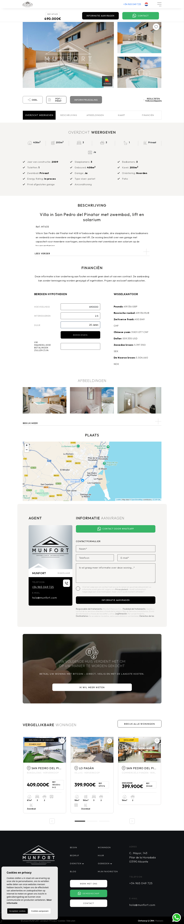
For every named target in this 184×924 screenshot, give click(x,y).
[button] (92, 421)
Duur (37, 325)
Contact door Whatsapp (115, 529)
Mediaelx (159, 920)
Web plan (70, 920)
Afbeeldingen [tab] (95, 115)
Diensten (75, 863)
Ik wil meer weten (92, 687)
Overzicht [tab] (39, 115)
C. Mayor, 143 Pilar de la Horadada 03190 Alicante (142, 857)
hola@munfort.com (44, 597)
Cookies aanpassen (40, 911)
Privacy (53, 920)
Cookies (61, 920)
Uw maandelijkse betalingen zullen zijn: (42, 346)
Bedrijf (74, 855)
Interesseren (42, 316)
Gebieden (103, 863)
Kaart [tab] (121, 115)
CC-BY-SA (156, 500)
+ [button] (27, 445)
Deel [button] (33, 99)
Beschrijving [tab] (68, 115)
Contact (141, 16)
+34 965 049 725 (132, 4)
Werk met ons (88, 883)
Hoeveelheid (42, 306)
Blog (73, 871)
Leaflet (118, 500)
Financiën (148, 115)
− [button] (27, 450)
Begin (73, 847)
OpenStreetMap (137, 500)
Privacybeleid (121, 589)
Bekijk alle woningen (139, 723)
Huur (101, 855)
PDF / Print (54, 99)
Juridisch (44, 920)
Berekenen (80, 335)
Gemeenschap (88, 893)
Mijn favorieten (108, 871)
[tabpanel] (44, 775)
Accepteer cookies (17, 911)
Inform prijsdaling (86, 99)
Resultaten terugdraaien (152, 99)
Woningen (104, 847)
